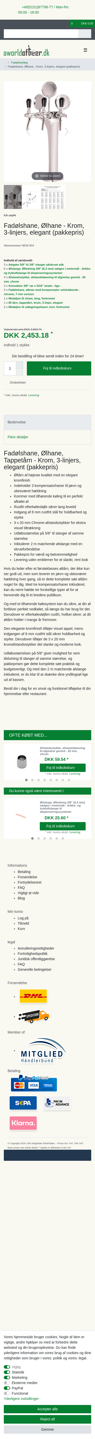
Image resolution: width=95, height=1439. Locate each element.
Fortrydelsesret (29, 882)
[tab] (47, 422)
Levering (33, 395)
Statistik (18, 1372)
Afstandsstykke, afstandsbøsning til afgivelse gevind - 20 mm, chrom (62, 751)
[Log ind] (5, 23)
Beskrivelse (17, 422)
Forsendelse (27, 877)
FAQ (21, 888)
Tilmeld (23, 923)
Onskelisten (16, 382)
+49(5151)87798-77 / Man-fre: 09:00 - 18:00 (43, 9)
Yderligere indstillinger (21, 1399)
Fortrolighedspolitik (33, 954)
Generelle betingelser (34, 969)
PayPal (17, 1388)
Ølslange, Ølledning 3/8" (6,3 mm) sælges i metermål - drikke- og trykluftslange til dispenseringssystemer (62, 807)
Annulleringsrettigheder (36, 948)
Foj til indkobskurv (65, 368)
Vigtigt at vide (28, 893)
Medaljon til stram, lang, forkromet (32, 298)
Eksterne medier (25, 1383)
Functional (20, 1393)
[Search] (84, 33)
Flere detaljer (18, 437)
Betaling (24, 872)
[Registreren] (14, 23)
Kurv (21, 929)
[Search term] (41, 33)
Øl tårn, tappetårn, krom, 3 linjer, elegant (36, 302)
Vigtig (16, 1367)
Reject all (47, 1419)
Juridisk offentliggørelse (36, 959)
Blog (21, 898)
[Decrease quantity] (19, 372)
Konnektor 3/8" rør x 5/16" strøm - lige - (35, 285)
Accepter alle (47, 1409)
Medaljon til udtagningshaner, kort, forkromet (39, 306)
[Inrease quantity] (19, 364)
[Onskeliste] (65, 23)
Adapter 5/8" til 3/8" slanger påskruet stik (36, 264)
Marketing (19, 1377)
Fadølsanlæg (19, 62)
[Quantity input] (10, 368)
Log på (23, 918)
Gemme (47, 1429)
